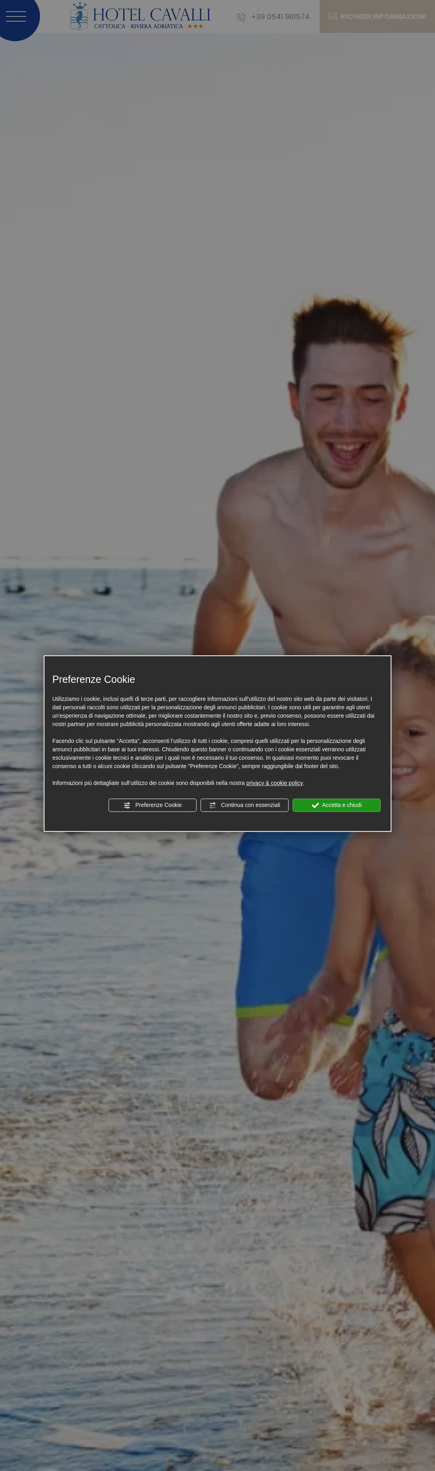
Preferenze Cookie (152, 805)
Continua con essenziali (244, 805)
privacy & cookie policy (275, 783)
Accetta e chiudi (337, 805)
